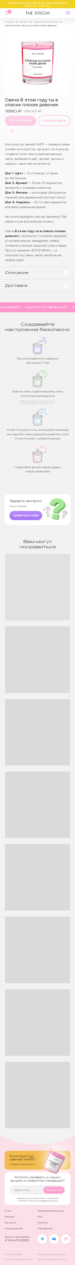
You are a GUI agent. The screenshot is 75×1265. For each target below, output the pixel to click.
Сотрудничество (14, 1228)
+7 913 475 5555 (17, 1240)
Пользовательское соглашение (51, 1254)
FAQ (40, 1216)
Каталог (24, 21)
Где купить (10, 1222)
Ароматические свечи (46, 21)
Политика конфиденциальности (52, 1259)
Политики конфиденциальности (43, 1201)
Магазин (10, 1216)
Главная (9, 21)
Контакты (43, 1222)
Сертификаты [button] (45, 1228)
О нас (8, 1211)
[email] (37, 1190)
